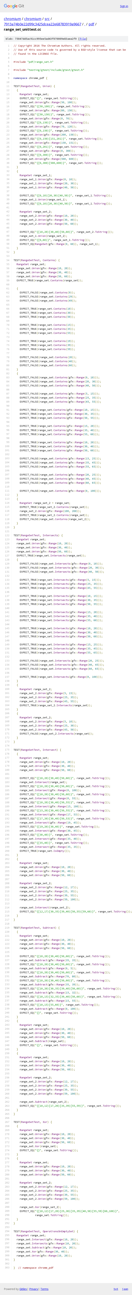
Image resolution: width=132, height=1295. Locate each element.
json (125, 1289)
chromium (12, 18)
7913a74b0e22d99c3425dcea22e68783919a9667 (42, 24)
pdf (91, 24)
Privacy (33, 1289)
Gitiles (23, 1289)
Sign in (124, 6)
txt (116, 1289)
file (83, 38)
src (47, 18)
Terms (44, 1289)
